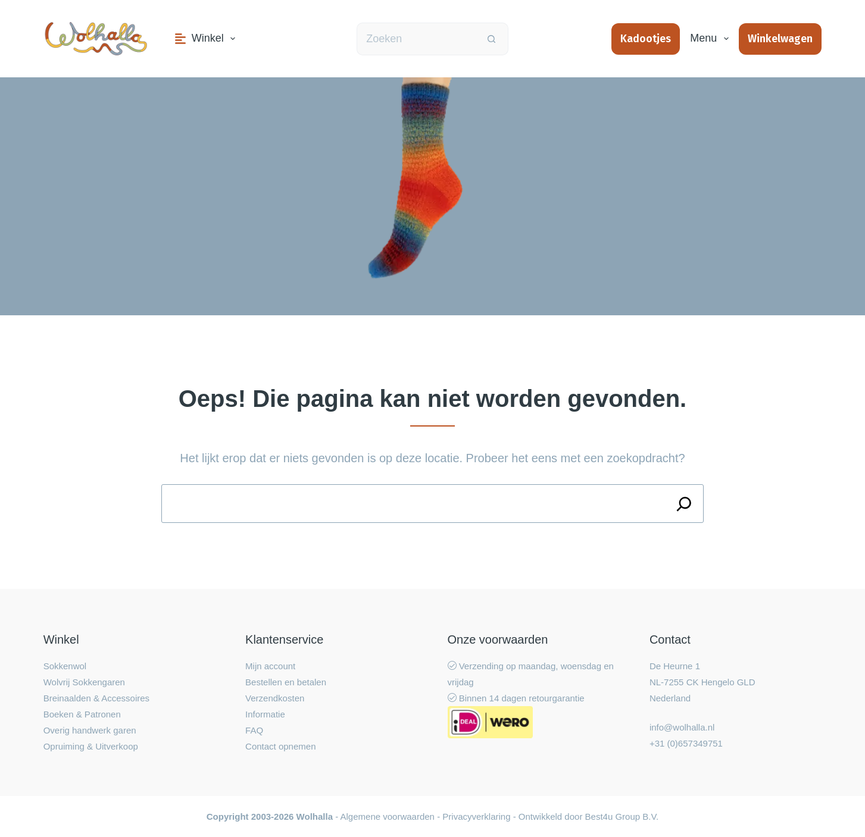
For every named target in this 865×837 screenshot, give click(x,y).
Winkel (207, 39)
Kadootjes (645, 38)
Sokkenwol (65, 666)
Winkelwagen (780, 38)
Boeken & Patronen (82, 714)
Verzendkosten (274, 698)
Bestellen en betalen (285, 682)
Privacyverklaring (476, 816)
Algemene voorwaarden (388, 816)
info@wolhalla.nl (681, 727)
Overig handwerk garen (89, 730)
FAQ (254, 730)
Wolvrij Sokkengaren (84, 682)
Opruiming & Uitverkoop (90, 746)
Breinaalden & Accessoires (96, 698)
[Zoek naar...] (416, 39)
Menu (711, 39)
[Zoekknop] (492, 39)
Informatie (265, 714)
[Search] (684, 503)
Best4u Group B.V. (622, 816)
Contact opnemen (280, 746)
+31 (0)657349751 (686, 743)
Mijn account (270, 666)
